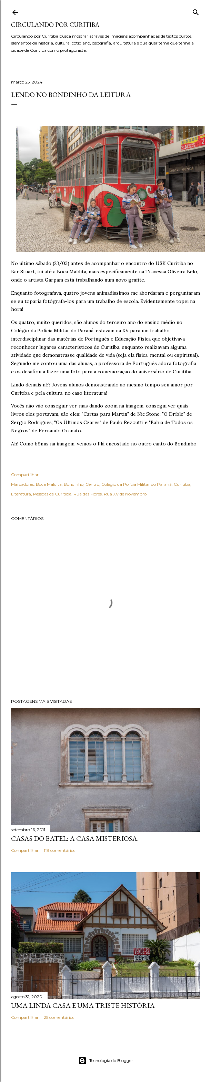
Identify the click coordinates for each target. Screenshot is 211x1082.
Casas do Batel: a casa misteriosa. (75, 838)
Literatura (21, 493)
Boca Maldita (49, 484)
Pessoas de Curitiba (52, 493)
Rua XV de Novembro (125, 493)
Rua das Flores (87, 493)
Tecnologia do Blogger (105, 1060)
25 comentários (59, 1017)
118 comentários (59, 850)
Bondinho (73, 484)
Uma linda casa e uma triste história (83, 1005)
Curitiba (182, 484)
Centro (92, 484)
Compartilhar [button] (25, 474)
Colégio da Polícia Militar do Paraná (136, 484)
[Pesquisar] (196, 11)
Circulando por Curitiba (55, 25)
